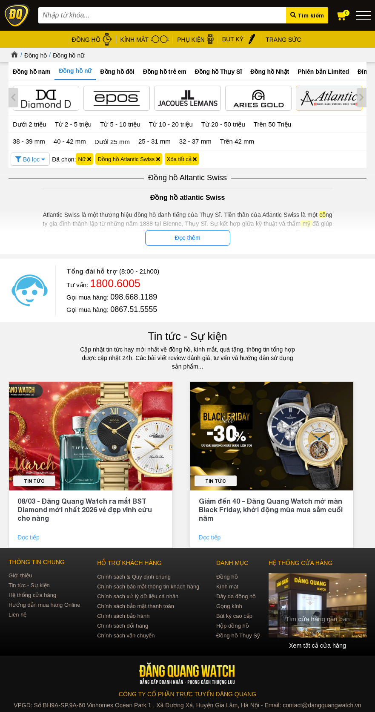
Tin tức (34, 480)
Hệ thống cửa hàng (32, 594)
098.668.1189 (133, 296)
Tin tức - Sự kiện (187, 335)
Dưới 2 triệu (29, 123)
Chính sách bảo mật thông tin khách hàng (148, 585)
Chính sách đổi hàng (122, 625)
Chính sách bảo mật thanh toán (135, 605)
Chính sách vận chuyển (126, 634)
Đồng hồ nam (31, 71)
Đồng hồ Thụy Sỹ (238, 634)
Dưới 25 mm (112, 140)
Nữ (84, 158)
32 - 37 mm (195, 140)
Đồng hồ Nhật (269, 71)
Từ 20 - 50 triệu (223, 123)
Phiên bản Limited (323, 71)
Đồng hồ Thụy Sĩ (218, 71)
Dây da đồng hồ (236, 595)
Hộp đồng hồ (232, 625)
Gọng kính (229, 605)
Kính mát (227, 585)
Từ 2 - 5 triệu (73, 123)
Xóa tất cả (182, 158)
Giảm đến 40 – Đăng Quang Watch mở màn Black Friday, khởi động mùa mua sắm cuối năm (271, 508)
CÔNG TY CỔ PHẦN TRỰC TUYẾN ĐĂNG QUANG (187, 693)
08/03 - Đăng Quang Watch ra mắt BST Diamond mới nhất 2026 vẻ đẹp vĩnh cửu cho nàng (84, 508)
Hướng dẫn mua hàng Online (44, 604)
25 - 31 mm (154, 140)
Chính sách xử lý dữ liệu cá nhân (137, 595)
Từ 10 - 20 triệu (171, 123)
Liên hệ (17, 614)
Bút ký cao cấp (234, 615)
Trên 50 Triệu (272, 123)
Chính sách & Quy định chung (134, 576)
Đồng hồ (35, 55)
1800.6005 (115, 282)
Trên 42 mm (237, 140)
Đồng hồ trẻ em (164, 71)
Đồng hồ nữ (68, 55)
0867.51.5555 (133, 308)
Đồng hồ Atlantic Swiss (128, 158)
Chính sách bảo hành (123, 615)
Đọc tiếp (29, 536)
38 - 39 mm (29, 140)
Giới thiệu (20, 574)
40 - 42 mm (70, 140)
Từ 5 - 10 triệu (120, 123)
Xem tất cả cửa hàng (317, 644)
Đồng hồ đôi (117, 71)
